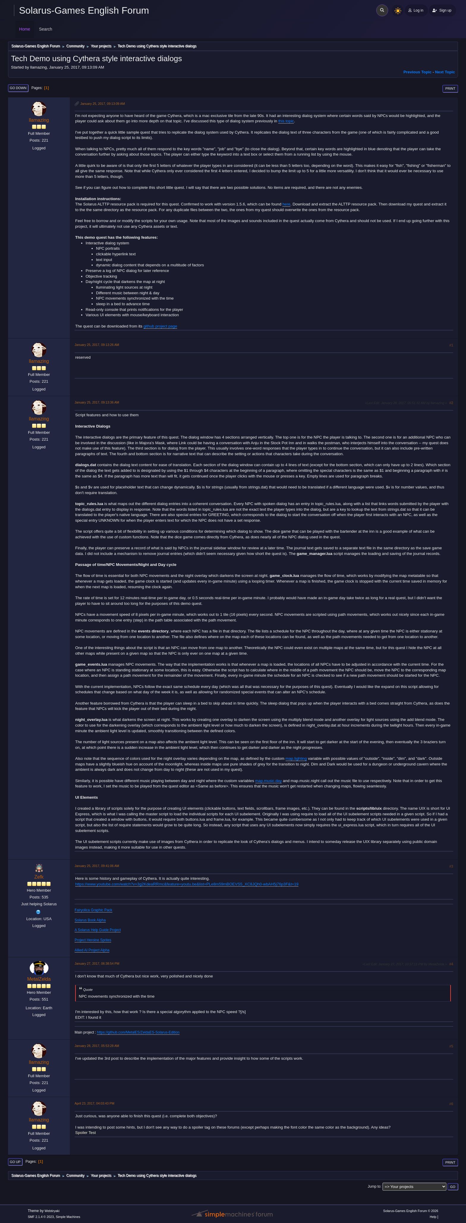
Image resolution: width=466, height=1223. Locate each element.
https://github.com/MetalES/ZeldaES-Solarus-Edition (138, 1032)
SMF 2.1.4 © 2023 (41, 1217)
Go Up (15, 1162)
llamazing (39, 120)
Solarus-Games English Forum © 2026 (410, 1211)
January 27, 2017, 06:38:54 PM (97, 963)
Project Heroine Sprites (93, 940)
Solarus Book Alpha (90, 920)
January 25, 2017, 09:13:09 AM (102, 103)
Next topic (445, 72)
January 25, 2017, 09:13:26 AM (97, 345)
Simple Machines (68, 1217)
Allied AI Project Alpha (92, 950)
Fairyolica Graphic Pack (93, 910)
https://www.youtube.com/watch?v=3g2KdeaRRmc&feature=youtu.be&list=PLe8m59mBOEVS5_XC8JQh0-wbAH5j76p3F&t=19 (186, 884)
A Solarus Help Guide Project (98, 930)
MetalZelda (39, 979)
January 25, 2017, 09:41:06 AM (97, 866)
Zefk (38, 876)
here (286, 204)
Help (433, 1217)
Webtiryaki (52, 1211)
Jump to (374, 1186)
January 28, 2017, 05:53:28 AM (97, 1046)
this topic (286, 121)
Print (450, 88)
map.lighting (296, 758)
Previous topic (417, 72)
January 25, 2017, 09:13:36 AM (97, 402)
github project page (160, 326)
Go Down (18, 88)
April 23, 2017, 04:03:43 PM (94, 1103)
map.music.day (268, 781)
